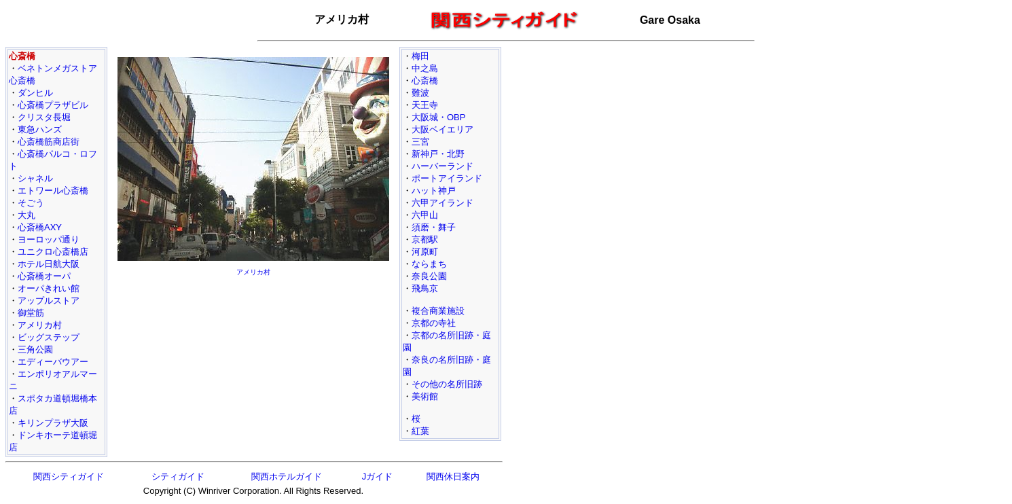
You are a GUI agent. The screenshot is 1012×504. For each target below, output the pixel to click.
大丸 (26, 215)
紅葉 (420, 431)
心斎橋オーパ (44, 276)
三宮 (420, 142)
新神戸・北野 (438, 154)
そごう (31, 203)
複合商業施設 (438, 311)
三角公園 (35, 349)
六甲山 (425, 215)
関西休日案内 (453, 476)
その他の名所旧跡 (447, 384)
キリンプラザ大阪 (53, 423)
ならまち (429, 264)
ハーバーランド (442, 166)
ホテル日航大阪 (48, 264)
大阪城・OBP (438, 117)
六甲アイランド (442, 203)
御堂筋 (31, 313)
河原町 (425, 252)
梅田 (420, 56)
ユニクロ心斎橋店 (53, 252)
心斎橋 (425, 80)
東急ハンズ (40, 129)
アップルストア (48, 300)
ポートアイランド (447, 178)
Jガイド (377, 476)
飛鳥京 (425, 288)
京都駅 (425, 239)
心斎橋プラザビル (53, 105)
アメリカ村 (40, 325)
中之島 (425, 68)
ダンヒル (35, 93)
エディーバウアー (53, 362)
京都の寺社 (434, 323)
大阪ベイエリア (442, 129)
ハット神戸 (434, 190)
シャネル (35, 178)
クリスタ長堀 (44, 117)
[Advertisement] (253, 376)
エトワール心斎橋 (53, 190)
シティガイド (177, 476)
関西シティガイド (68, 476)
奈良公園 (429, 276)
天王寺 (425, 105)
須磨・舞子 (434, 227)
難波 (420, 93)
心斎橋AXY (40, 227)
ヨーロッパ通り (48, 239)
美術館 (425, 396)
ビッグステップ (48, 337)
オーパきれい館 (48, 288)
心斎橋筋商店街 (48, 142)
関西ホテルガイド (286, 476)
